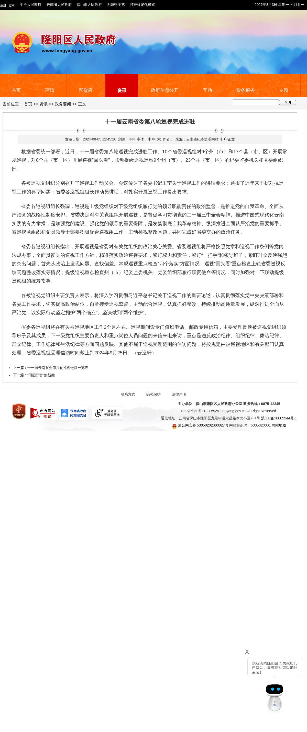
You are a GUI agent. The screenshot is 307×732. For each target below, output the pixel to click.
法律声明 (179, 394)
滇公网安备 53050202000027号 (200, 425)
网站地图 (279, 425)
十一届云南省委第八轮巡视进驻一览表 (57, 368)
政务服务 (245, 90)
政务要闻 (63, 104)
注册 (3, 5)
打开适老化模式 (142, 5)
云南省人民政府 (59, 5)
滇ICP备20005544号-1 (279, 418)
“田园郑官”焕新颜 (41, 375)
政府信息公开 (165, 90)
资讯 (121, 90)
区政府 (86, 90)
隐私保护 (153, 394)
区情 (49, 90)
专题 (283, 90)
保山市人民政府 (89, 5)
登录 (12, 5)
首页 (16, 90)
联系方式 (128, 394)
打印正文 (228, 139)
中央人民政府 (30, 5)
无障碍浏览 (116, 5)
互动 (207, 90)
